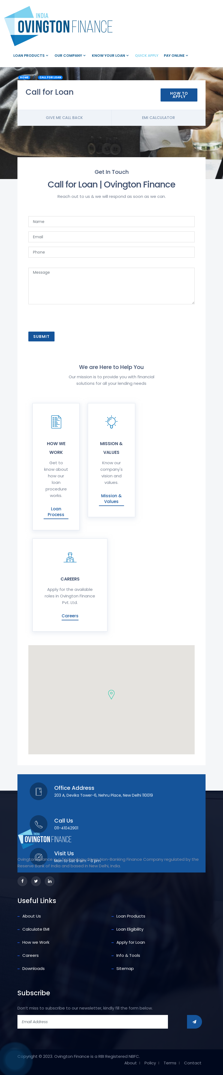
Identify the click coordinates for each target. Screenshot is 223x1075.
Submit (41, 336)
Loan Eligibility (129, 929)
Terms (170, 1063)
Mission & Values (111, 498)
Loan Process (56, 511)
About (130, 1063)
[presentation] (70, 319)
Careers (70, 616)
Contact (192, 1063)
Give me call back (64, 117)
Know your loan (108, 55)
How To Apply (179, 95)
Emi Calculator (158, 117)
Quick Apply (146, 55)
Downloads (33, 968)
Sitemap (125, 968)
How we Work (35, 942)
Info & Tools (128, 955)
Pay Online (174, 55)
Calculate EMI (35, 929)
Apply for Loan (130, 942)
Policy (150, 1063)
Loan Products (29, 55)
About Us (31, 916)
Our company (68, 55)
